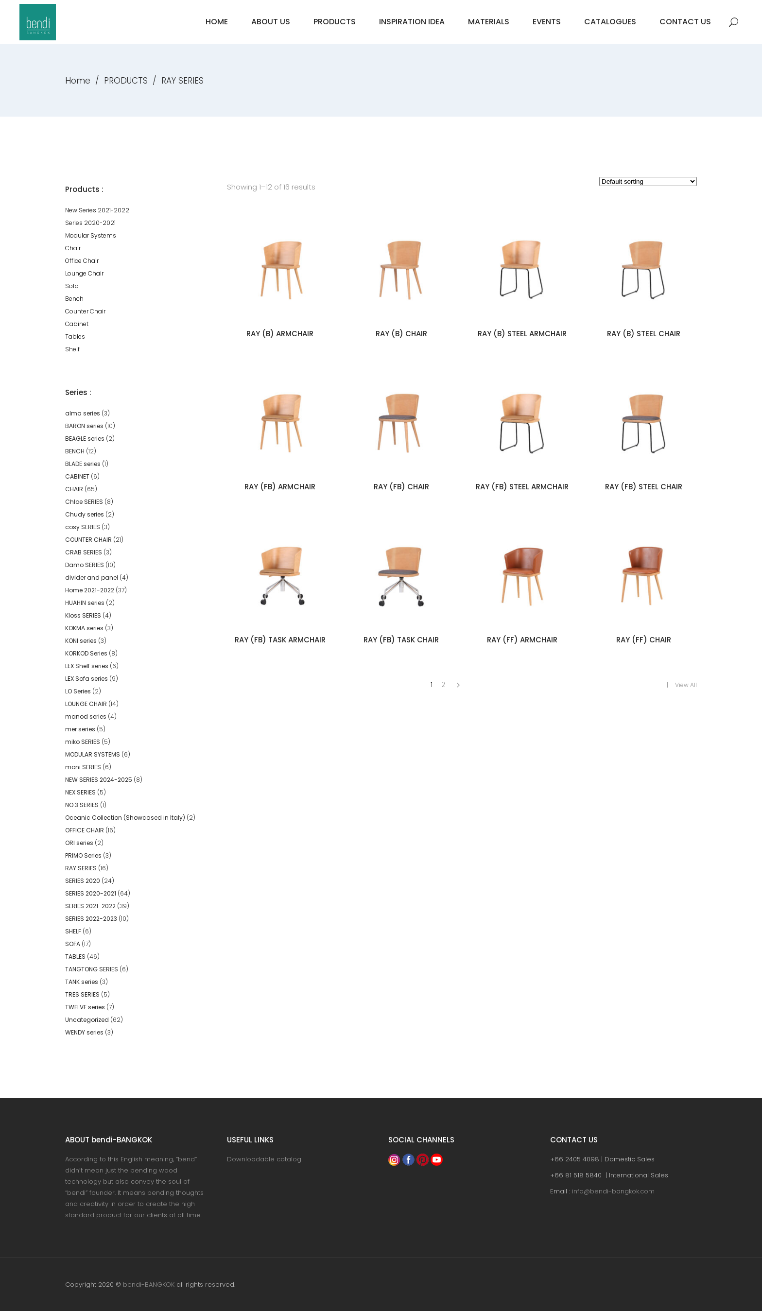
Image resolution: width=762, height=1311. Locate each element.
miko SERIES (82, 742)
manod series (85, 716)
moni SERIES (83, 767)
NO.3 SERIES (82, 805)
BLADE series (83, 464)
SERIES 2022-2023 (91, 918)
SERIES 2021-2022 (90, 906)
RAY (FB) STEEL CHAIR (643, 487)
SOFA (72, 944)
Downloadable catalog (264, 1159)
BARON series (84, 426)
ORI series (79, 843)
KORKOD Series (86, 653)
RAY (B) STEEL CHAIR (643, 333)
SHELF (73, 931)
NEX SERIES (80, 792)
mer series (80, 729)
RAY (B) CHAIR (401, 333)
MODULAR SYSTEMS (92, 754)
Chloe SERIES (84, 502)
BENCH (75, 451)
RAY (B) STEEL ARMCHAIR (522, 333)
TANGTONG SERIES (91, 969)
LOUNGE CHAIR (86, 704)
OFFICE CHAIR (84, 830)
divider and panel (91, 577)
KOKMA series (84, 628)
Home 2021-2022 (89, 590)
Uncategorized (87, 1020)
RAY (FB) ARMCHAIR (279, 487)
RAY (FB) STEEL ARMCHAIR (522, 487)
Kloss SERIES (83, 615)
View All (686, 685)
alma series (82, 413)
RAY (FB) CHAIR (401, 487)
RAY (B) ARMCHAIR (279, 333)
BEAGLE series (84, 438)
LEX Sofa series (86, 678)
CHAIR (74, 489)
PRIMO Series (83, 855)
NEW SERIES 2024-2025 (98, 780)
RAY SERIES (81, 868)
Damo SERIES (84, 565)
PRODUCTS (126, 80)
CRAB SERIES (83, 552)
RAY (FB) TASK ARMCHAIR (280, 640)
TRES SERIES (82, 994)
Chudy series (84, 514)
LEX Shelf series (86, 666)
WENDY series (84, 1032)
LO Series (78, 691)
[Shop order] (648, 181)
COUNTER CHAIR (88, 539)
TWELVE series (85, 1007)
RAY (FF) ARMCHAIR (522, 640)
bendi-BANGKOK (148, 1284)
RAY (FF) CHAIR (643, 640)
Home (77, 80)
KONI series (81, 641)
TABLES (75, 956)
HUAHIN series (84, 603)
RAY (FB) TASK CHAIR (401, 640)
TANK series (81, 982)
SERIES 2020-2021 (90, 893)
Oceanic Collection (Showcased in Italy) (125, 817)
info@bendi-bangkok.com (613, 1191)
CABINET (77, 476)
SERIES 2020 (82, 881)
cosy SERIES (82, 527)
